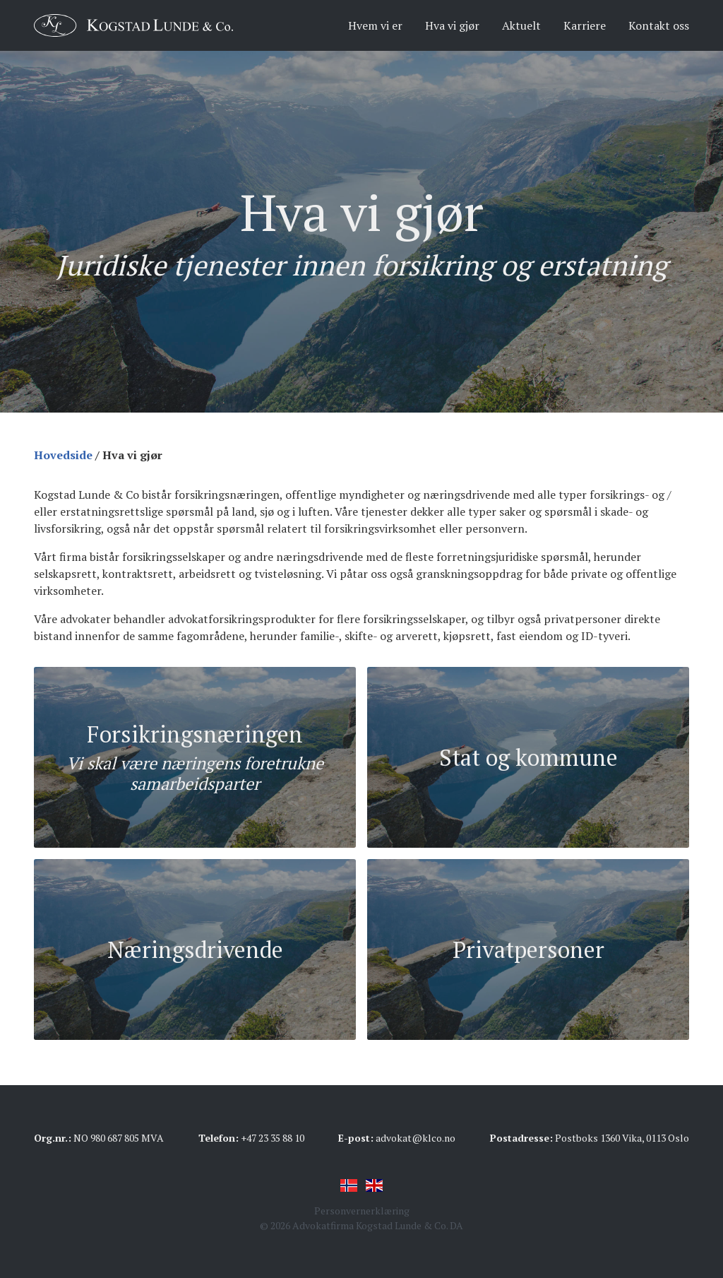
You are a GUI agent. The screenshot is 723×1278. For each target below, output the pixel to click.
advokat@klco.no (415, 1137)
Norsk (348, 1185)
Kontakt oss (658, 25)
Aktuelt (521, 25)
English (374, 1185)
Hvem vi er (375, 25)
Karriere (584, 25)
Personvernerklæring (362, 1210)
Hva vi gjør (452, 25)
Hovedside (63, 455)
